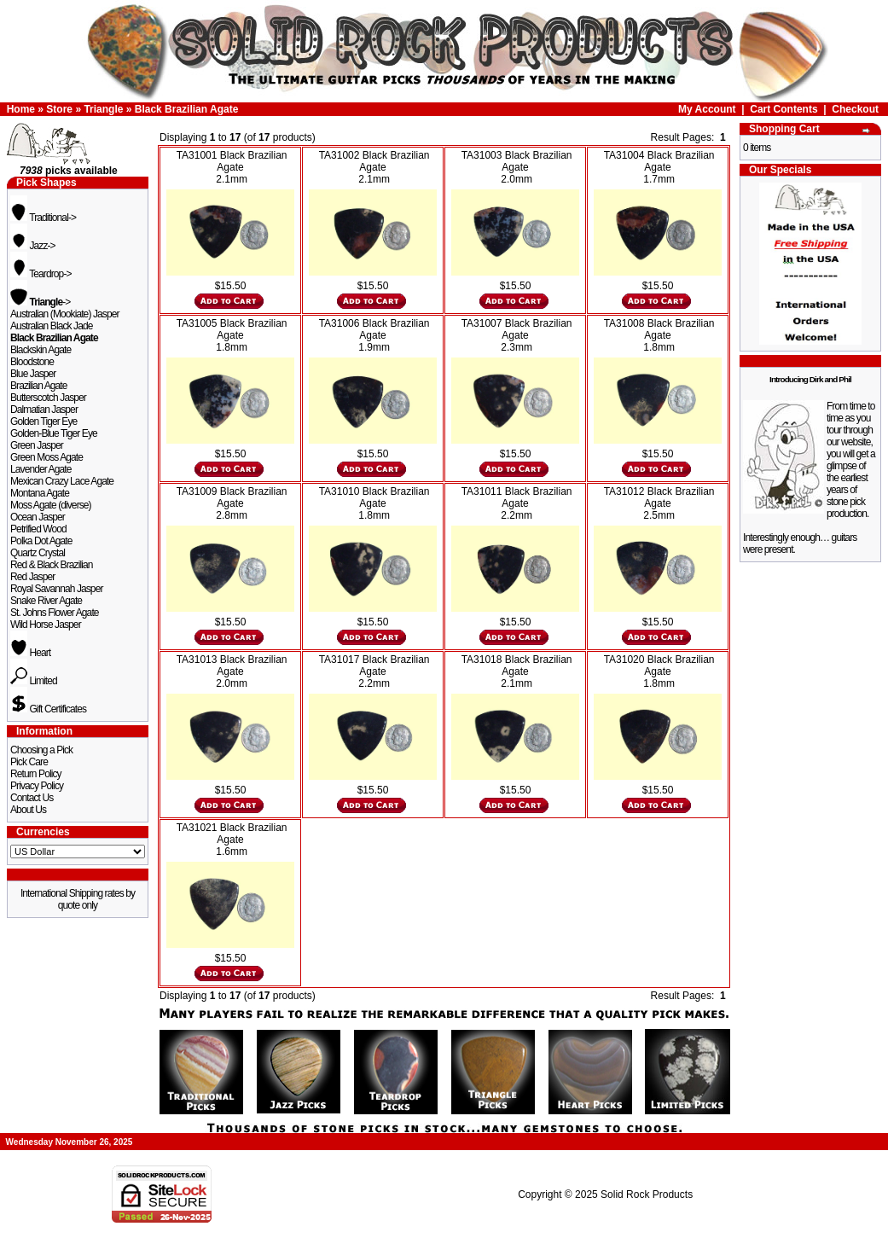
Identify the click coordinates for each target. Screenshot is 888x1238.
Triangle (103, 109)
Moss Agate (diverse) (50, 505)
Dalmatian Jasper (44, 410)
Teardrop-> (41, 274)
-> (40, 302)
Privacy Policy (36, 786)
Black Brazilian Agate (187, 109)
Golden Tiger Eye (43, 421)
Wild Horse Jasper (45, 625)
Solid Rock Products (647, 1194)
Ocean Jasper (37, 517)
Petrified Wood (38, 529)
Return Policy (35, 774)
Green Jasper (36, 445)
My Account (707, 109)
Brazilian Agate (38, 386)
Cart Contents (783, 109)
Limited (33, 681)
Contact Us (31, 798)
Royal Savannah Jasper (56, 589)
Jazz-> (32, 246)
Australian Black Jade (51, 326)
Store (59, 109)
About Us (28, 810)
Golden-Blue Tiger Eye (53, 433)
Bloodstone (32, 362)
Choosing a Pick (41, 750)
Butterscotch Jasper (48, 398)
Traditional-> (43, 218)
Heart (30, 653)
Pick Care (29, 762)
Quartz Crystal (37, 553)
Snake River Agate (46, 601)
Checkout (855, 109)
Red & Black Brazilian (51, 565)
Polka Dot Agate (41, 541)
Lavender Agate (40, 469)
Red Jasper (32, 577)
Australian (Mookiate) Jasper (64, 314)
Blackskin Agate (40, 350)
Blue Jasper (32, 374)
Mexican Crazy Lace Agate (61, 481)
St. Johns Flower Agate (54, 613)
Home (21, 109)
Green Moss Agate (46, 457)
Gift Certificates (48, 709)
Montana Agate (39, 493)
